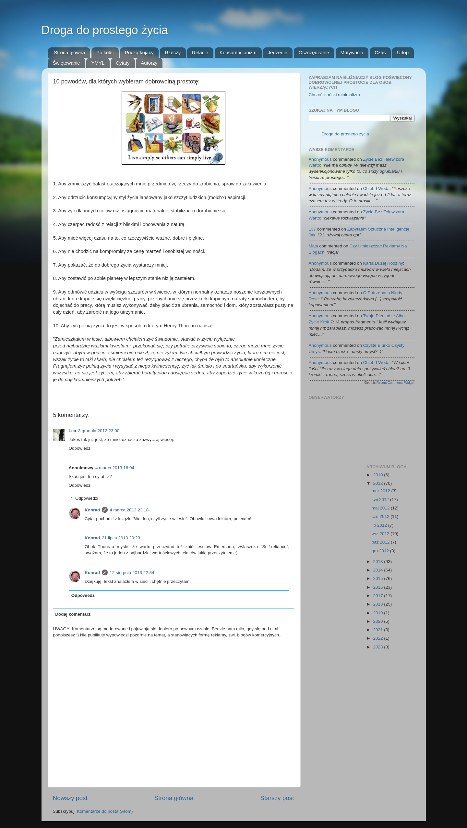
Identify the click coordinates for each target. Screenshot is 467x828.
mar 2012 (381, 490)
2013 (378, 561)
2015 (378, 578)
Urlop (403, 52)
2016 (378, 587)
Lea (72, 430)
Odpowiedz (80, 448)
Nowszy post (70, 798)
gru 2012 (381, 550)
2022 (378, 638)
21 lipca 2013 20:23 (121, 537)
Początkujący (139, 52)
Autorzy (149, 63)
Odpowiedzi (86, 498)
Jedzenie (277, 52)
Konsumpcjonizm (238, 52)
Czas (380, 52)
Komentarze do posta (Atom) (105, 811)
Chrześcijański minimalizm (334, 94)
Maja (313, 246)
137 (312, 229)
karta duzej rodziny (383, 263)
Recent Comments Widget (395, 382)
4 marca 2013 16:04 (114, 467)
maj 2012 (381, 508)
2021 (378, 629)
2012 (378, 483)
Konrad (92, 510)
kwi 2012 (381, 499)
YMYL (97, 63)
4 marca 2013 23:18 (129, 510)
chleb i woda (376, 188)
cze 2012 (381, 516)
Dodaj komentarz (72, 614)
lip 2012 (380, 525)
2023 (378, 647)
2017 (378, 595)
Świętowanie (66, 63)
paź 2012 (381, 542)
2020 (378, 621)
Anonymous (320, 159)
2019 (378, 612)
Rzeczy (173, 52)
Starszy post (277, 798)
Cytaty (123, 63)
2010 (378, 474)
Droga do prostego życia (105, 30)
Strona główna (69, 52)
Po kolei (105, 52)
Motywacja (352, 52)
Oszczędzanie (314, 52)
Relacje (200, 52)
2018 (378, 604)
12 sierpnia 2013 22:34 (132, 572)
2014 (378, 570)
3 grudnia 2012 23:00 (99, 430)
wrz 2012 (381, 533)
